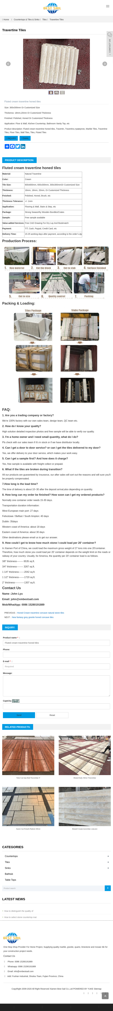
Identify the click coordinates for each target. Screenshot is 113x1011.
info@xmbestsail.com (24, 971)
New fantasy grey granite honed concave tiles (33, 617)
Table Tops (10, 880)
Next (104, 64)
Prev (8, 64)
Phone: (6, 649)
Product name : (11, 637)
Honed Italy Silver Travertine (85, 778)
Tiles (44, 19)
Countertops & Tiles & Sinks (26, 19)
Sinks (8, 868)
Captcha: (7, 701)
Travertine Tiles (56, 19)
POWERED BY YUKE (83, 989)
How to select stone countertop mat (20, 917)
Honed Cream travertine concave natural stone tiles (40, 613)
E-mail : (7, 661)
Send (19, 715)
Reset (52, 715)
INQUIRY (11, 138)
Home (6, 19)
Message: (7, 673)
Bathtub (9, 874)
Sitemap (97, 989)
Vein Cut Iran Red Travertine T (28, 778)
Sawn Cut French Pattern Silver (28, 829)
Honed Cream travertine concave (84, 829)
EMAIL (25, 138)
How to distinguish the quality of (18, 911)
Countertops (11, 856)
